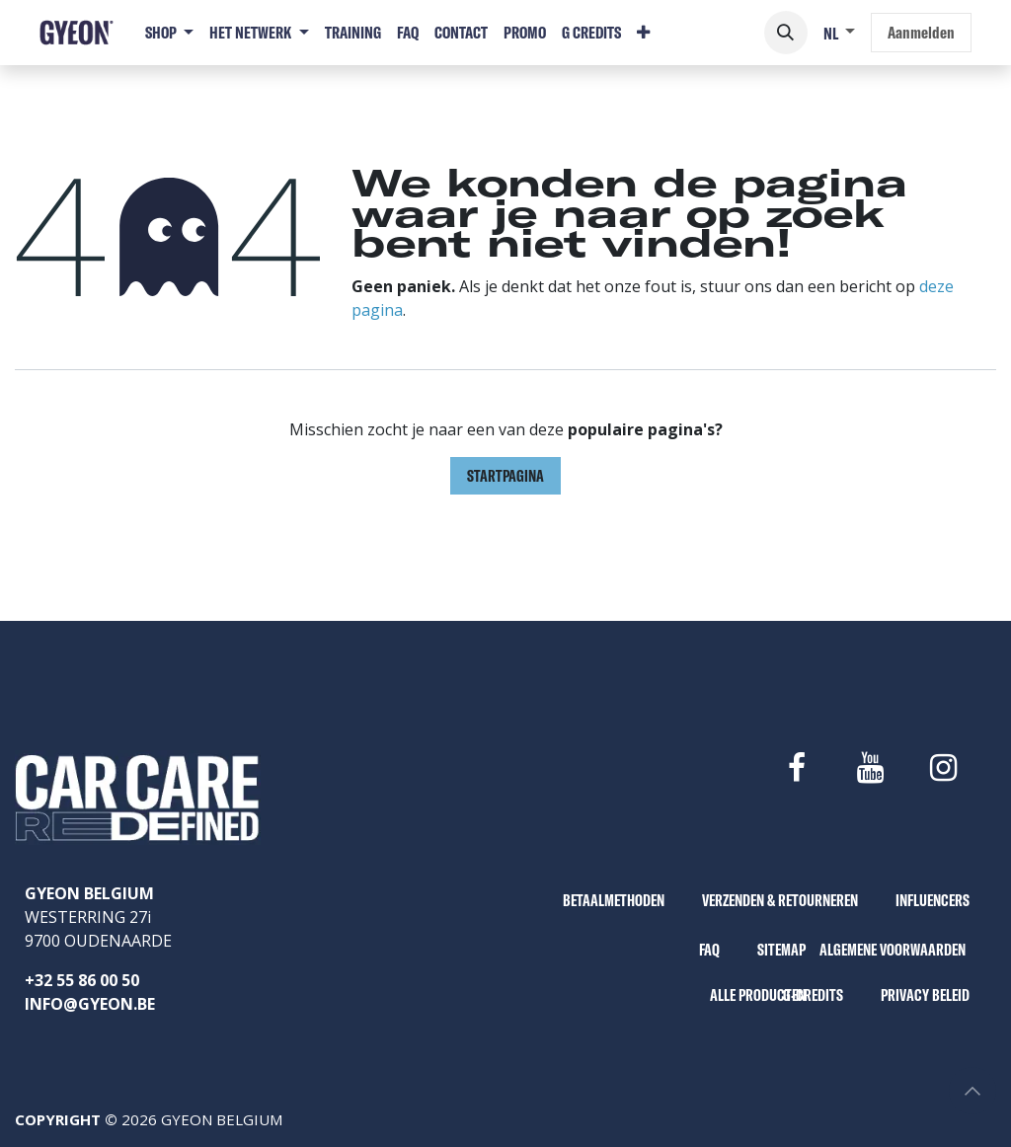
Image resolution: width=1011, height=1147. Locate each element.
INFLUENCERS (932, 900)
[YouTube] (869, 768)
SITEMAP (781, 949)
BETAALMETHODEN (613, 900)
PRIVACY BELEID (925, 995)
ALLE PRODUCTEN (758, 995)
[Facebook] (796, 768)
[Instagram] (943, 768)
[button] (786, 32)
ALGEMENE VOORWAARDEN (892, 949)
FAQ (709, 949)
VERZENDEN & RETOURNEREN (780, 900)
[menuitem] (169, 32)
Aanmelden (921, 32)
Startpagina (505, 476)
